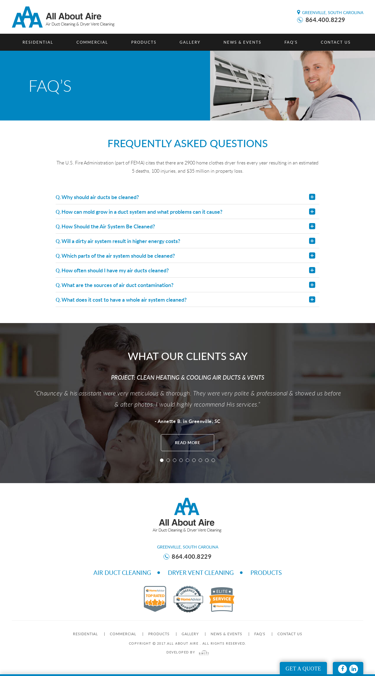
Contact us (336, 42)
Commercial (92, 42)
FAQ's (291, 42)
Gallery (190, 42)
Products (143, 42)
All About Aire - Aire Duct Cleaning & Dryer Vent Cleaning (64, 17)
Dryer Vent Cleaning (201, 572)
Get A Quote (303, 669)
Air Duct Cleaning (122, 572)
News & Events (242, 42)
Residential (38, 42)
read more (187, 442)
